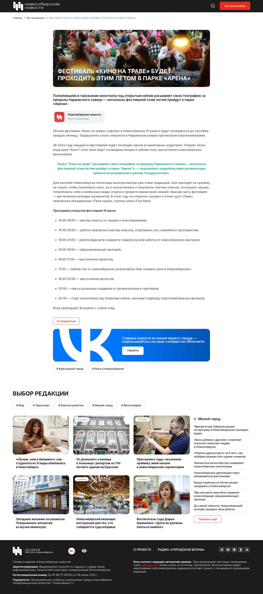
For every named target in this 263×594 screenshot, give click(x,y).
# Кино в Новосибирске (108, 368)
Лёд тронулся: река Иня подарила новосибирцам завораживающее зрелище (216, 496)
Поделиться (66, 321)
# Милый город (102, 405)
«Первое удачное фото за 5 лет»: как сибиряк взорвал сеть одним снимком (220, 454)
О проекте (142, 549)
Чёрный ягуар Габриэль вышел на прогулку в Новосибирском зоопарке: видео (221, 430)
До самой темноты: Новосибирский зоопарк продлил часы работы (218, 507)
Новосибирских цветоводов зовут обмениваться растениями (217, 474)
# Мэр (20, 405)
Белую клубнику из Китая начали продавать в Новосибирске (216, 484)
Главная (17, 17)
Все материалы (235, 6)
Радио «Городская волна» (181, 549)
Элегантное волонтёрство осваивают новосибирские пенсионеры (219, 464)
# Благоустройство (71, 405)
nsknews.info (150, 565)
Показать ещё (207, 519)
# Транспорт (41, 405)
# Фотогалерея (131, 405)
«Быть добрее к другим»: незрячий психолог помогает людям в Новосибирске (217, 443)
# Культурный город (70, 368)
